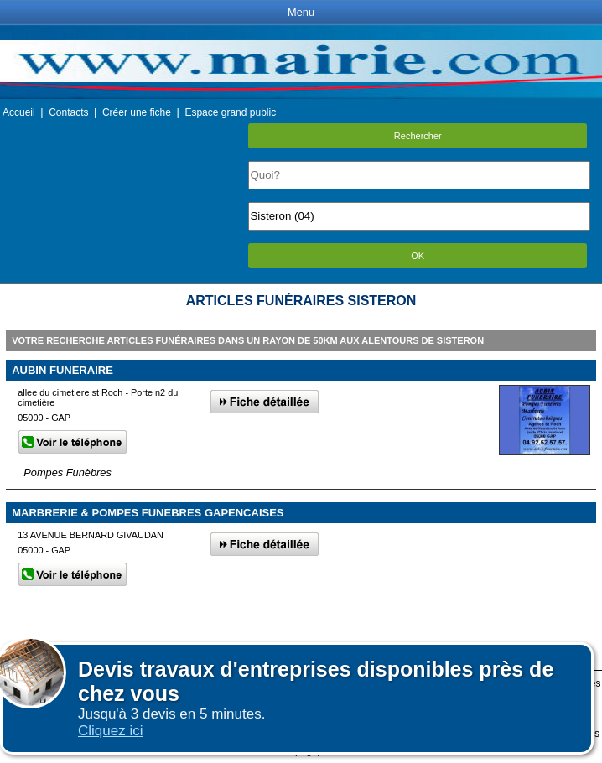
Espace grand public (230, 112)
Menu (301, 12)
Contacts (68, 112)
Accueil (19, 112)
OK (417, 256)
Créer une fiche (136, 112)
